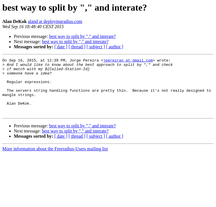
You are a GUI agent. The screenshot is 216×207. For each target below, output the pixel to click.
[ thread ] (76, 46)
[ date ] (60, 46)
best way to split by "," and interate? (82, 36)
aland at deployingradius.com (55, 21)
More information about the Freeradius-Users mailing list (55, 160)
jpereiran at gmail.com (128, 61)
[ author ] (114, 46)
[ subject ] (96, 46)
